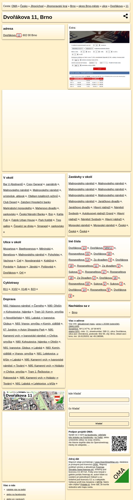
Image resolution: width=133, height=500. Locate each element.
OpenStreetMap (72, 169)
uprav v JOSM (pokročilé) (107, 324)
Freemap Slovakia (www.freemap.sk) (86, 468)
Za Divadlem (86, 278)
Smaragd (42, 226)
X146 (24, 289)
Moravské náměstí (79, 225)
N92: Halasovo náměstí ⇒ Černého (23, 305)
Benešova (9, 254)
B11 (5, 289)
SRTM (99, 482)
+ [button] (8, 95)
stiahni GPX (74, 331)
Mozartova (9, 248)
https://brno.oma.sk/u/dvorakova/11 (115, 169)
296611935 (74, 326)
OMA (14, 6)
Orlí (21, 272)
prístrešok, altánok (14, 196)
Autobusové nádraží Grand (97, 213)
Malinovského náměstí (16, 190)
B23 (33, 289)
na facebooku (90, 435)
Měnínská (45, 248)
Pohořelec (54, 254)
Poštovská (47, 266)
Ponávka (8, 266)
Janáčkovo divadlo (109, 201)
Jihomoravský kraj (56, 6)
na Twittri (98, 437)
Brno (73, 6)
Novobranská (32, 260)
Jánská (33, 266)
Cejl (19, 260)
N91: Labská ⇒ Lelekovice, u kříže (35, 383)
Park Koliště (45, 220)
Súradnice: (73, 329)
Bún (51, 214)
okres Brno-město (88, 6)
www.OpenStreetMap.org (106, 462)
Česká (122, 225)
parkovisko (9, 214)
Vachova (8, 260)
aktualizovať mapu (86, 324)
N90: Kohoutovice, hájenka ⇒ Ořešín (37, 341)
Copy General (34, 184)
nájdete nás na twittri (16, 489)
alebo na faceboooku (16, 494)
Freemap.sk (89, 169)
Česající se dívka (24, 226)
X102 (15, 289)
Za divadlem (103, 260)
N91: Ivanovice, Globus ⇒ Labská (22, 347)
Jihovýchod (36, 6)
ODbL (95, 464)
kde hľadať (75, 393)
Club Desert (10, 202)
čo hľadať (74, 408)
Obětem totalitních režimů (43, 196)
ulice (104, 6)
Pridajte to (85, 484)
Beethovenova (27, 248)
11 (127, 6)
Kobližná (49, 260)
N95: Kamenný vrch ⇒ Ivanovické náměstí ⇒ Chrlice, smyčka (30, 335)
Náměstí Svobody (91, 219)
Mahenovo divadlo (45, 208)
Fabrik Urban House (23, 220)
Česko (24, 6)
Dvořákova (116, 6)
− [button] (8, 100)
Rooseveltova (79, 254)
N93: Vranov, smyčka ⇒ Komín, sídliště (37, 323)
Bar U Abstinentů (13, 184)
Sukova (21, 266)
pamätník (51, 184)
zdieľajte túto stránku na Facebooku (87, 436)
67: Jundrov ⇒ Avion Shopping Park (24, 329)
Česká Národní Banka (32, 214)
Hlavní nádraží (102, 207)
